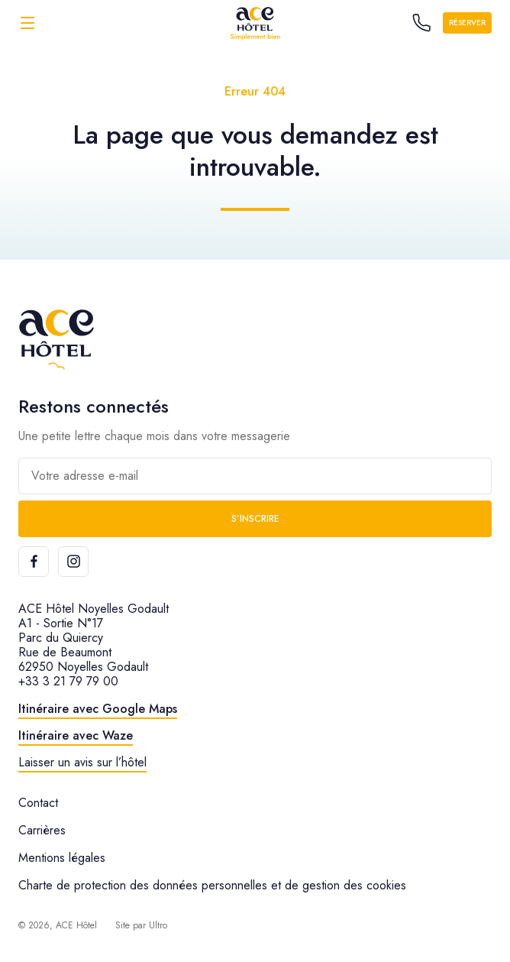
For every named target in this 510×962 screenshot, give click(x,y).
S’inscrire (255, 519)
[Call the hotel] (421, 23)
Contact (38, 802)
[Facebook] (33, 561)
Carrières (42, 830)
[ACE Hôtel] (255, 22)
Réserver (467, 22)
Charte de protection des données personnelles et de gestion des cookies (212, 885)
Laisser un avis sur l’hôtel (82, 762)
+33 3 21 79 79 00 (68, 681)
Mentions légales (61, 857)
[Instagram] (73, 561)
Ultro (158, 925)
